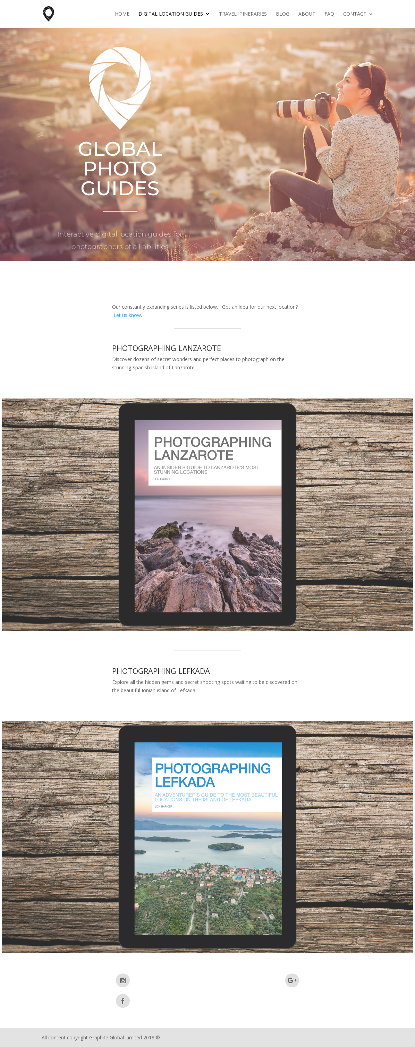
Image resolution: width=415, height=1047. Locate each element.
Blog (282, 14)
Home (122, 14)
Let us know (127, 315)
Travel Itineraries (243, 14)
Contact (354, 14)
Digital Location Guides (170, 14)
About (306, 14)
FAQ (329, 14)
